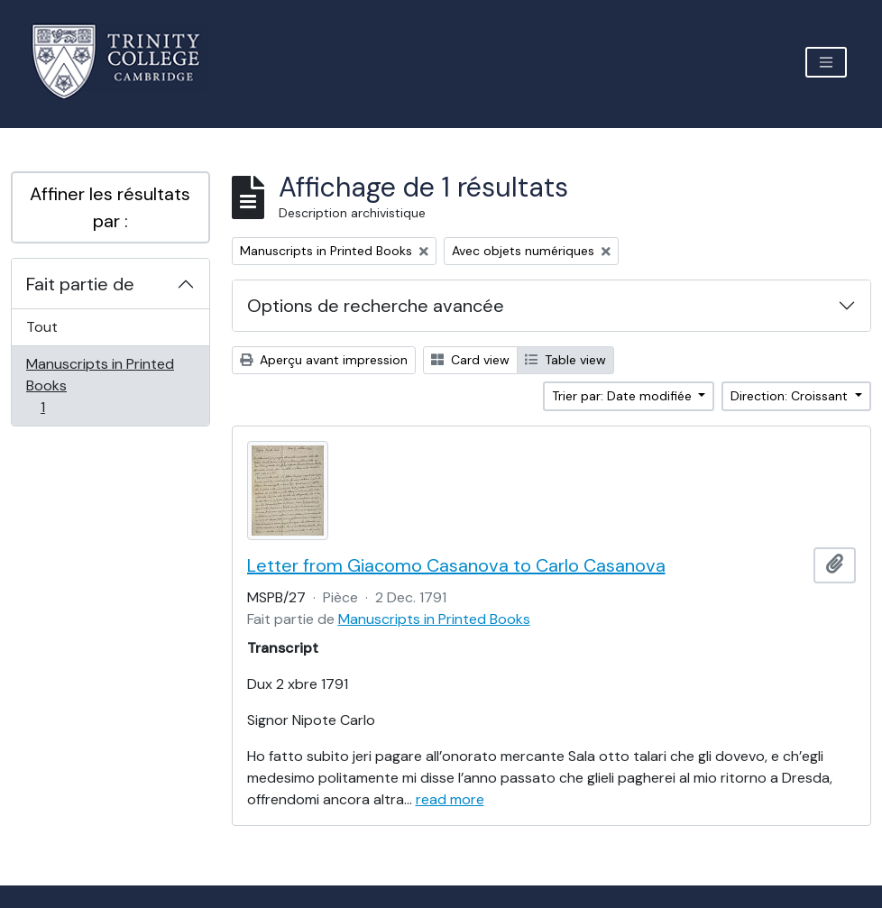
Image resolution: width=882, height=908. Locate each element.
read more (450, 799)
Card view (470, 360)
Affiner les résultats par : (110, 207)
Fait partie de (80, 284)
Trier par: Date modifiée (623, 396)
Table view (565, 360)
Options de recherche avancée (375, 305)
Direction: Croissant (790, 396)
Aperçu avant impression (324, 360)
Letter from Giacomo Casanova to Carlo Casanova (456, 565)
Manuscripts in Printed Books (99, 385)
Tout (42, 326)
